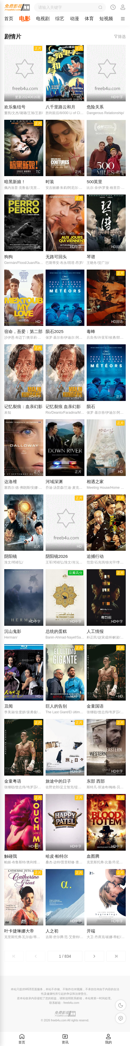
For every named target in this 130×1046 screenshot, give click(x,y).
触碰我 (10, 856)
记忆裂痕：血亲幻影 (23, 406)
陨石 (91, 406)
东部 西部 (96, 781)
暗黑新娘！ (14, 181)
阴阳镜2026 (57, 556)
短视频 (106, 18)
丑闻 (8, 706)
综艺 (59, 18)
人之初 (52, 930)
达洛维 (10, 481)
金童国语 (95, 706)
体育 (89, 18)
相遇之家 (95, 481)
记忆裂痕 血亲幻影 (63, 406)
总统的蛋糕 (56, 631)
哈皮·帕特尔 (57, 856)
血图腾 (93, 856)
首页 (8, 18)
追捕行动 (95, 556)
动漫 (74, 18)
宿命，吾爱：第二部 (23, 331)
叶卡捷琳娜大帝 (19, 930)
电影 (24, 19)
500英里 (94, 181)
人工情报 (95, 631)
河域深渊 (54, 481)
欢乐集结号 (14, 106)
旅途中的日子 (58, 781)
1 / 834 (65, 956)
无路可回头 (56, 256)
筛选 (120, 36)
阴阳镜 (10, 556)
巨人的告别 (56, 706)
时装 (50, 181)
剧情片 (12, 36)
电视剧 (43, 18)
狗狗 (8, 256)
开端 (91, 930)
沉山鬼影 (12, 631)
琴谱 (91, 256)
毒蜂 (91, 331)
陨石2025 (54, 331)
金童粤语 (12, 781)
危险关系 (95, 106)
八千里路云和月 (60, 106)
